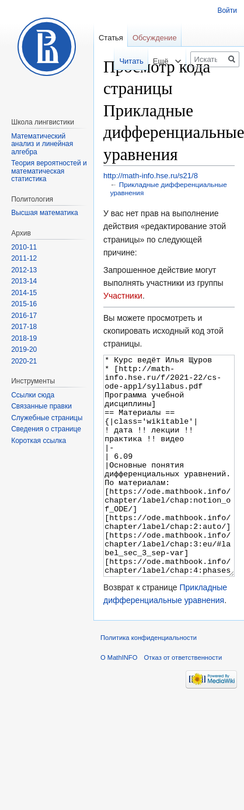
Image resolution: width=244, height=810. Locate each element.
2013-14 (24, 281)
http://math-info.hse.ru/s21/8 (150, 175)
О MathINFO (118, 701)
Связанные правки (41, 406)
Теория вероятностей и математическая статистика (49, 171)
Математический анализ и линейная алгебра (42, 144)
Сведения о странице (46, 429)
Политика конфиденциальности (148, 681)
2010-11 (24, 247)
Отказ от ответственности (183, 701)
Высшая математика (44, 213)
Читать (124, 61)
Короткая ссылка (38, 441)
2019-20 (24, 349)
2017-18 (24, 327)
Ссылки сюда (32, 395)
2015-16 (24, 304)
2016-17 (24, 315)
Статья (111, 37)
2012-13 (24, 270)
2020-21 (24, 361)
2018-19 (24, 338)
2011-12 (24, 258)
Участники (122, 295)
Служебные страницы (46, 418)
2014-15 (24, 293)
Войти (227, 10)
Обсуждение (155, 37)
